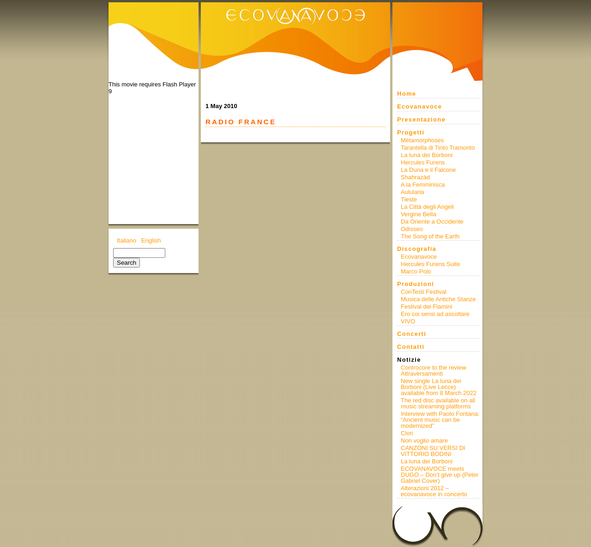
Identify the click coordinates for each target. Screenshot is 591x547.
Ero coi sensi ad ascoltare (435, 313)
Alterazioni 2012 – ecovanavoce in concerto (434, 491)
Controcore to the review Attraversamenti (433, 370)
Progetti (411, 132)
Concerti (411, 333)
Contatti (411, 346)
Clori (407, 433)
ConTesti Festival (423, 291)
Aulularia (412, 191)
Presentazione (421, 119)
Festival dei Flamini (426, 306)
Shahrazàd (415, 177)
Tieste (409, 199)
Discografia (416, 248)
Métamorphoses (422, 140)
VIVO (408, 321)
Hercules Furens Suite (430, 264)
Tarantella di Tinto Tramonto (438, 147)
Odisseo (412, 228)
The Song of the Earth (430, 236)
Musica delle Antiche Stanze (438, 299)
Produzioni (415, 283)
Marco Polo (416, 271)
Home (406, 93)
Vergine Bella (418, 214)
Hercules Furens (423, 162)
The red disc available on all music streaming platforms (438, 403)
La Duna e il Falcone (428, 169)
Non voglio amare (424, 440)
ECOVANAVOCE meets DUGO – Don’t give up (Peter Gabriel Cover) (439, 474)
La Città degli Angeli (427, 206)
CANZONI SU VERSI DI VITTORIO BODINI (433, 450)
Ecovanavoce (419, 106)
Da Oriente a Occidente (432, 221)
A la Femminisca (423, 184)
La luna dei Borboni (426, 155)
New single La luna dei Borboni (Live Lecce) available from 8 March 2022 (438, 386)
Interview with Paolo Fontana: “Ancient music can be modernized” (440, 419)
